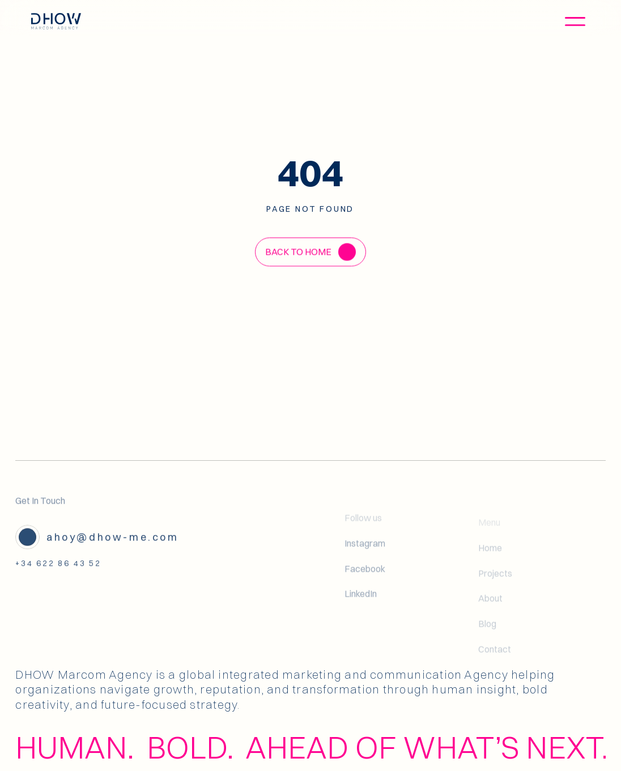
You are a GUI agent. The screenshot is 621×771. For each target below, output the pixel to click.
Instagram (364, 553)
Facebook (364, 578)
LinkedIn (360, 604)
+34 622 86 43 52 (58, 568)
